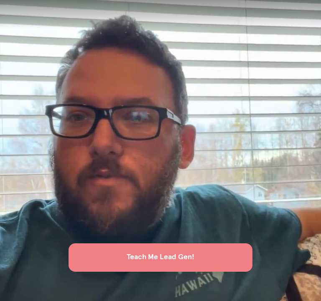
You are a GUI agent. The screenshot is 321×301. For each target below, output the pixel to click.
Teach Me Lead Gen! (160, 257)
